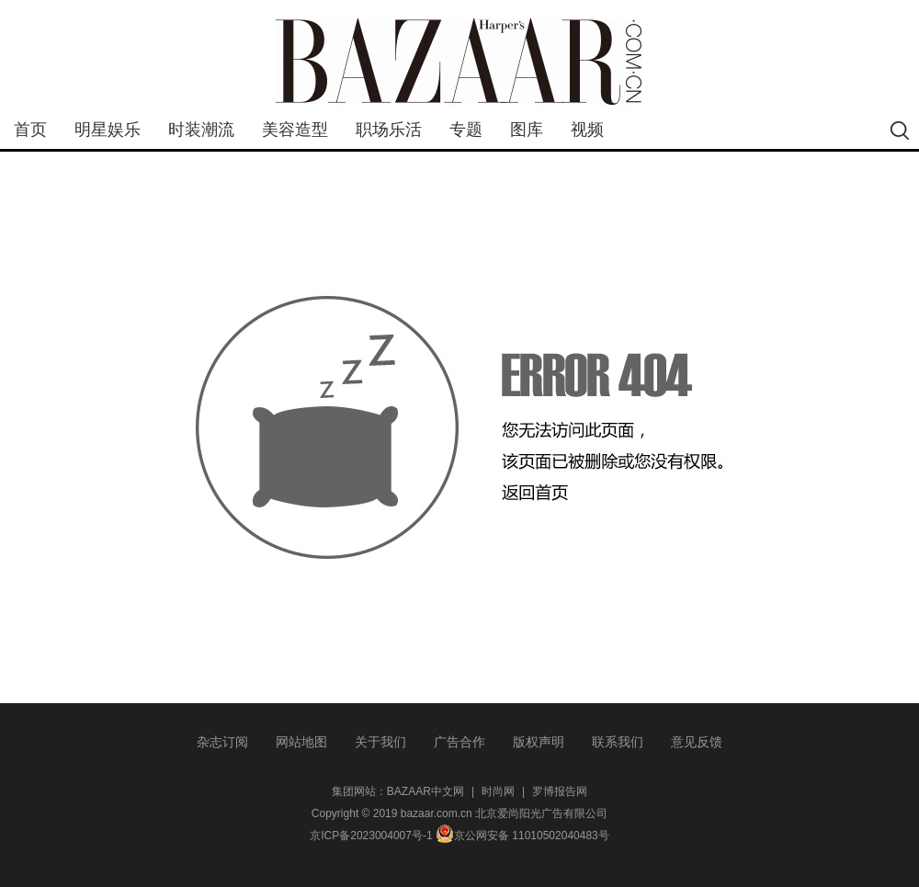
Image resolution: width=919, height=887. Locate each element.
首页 (30, 129)
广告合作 (459, 741)
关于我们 (380, 741)
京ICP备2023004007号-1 (371, 835)
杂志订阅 (222, 741)
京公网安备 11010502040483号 (522, 835)
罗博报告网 (559, 791)
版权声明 (538, 741)
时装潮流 (201, 129)
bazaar (459, 62)
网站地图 (301, 741)
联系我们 (617, 741)
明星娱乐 (107, 129)
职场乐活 (389, 129)
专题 (465, 129)
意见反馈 (696, 741)
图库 (526, 129)
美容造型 (295, 129)
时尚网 (498, 791)
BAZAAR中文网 (425, 791)
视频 (587, 129)
